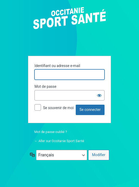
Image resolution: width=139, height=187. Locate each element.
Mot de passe (45, 86)
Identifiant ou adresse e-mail (57, 66)
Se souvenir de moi (58, 108)
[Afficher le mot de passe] (99, 95)
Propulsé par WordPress (69, 28)
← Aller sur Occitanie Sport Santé (59, 141)
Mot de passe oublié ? (50, 132)
